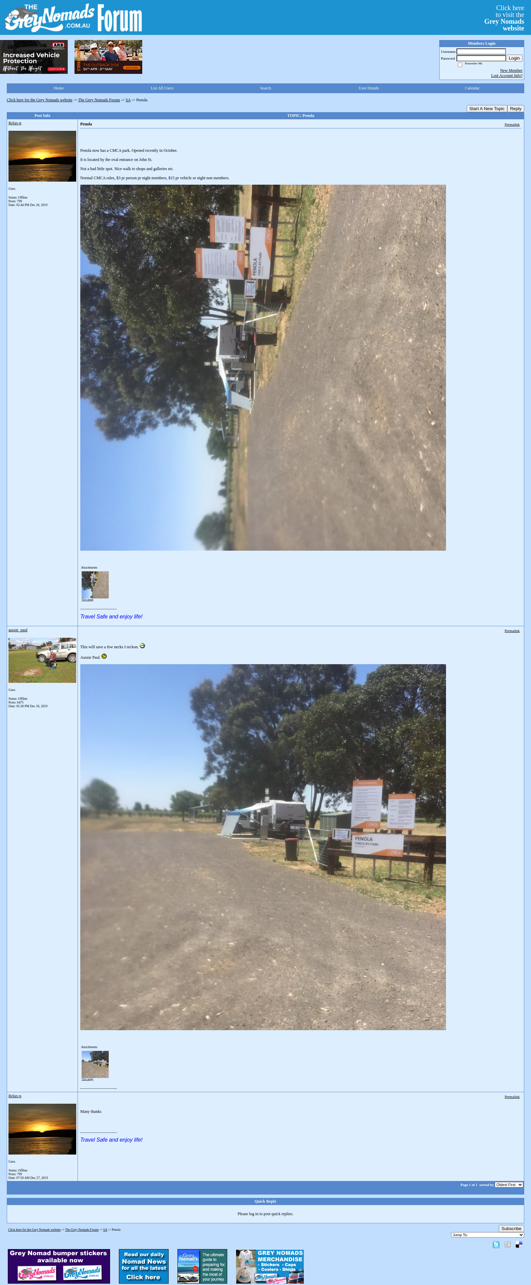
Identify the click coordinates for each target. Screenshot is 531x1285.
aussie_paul (17, 630)
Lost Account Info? (507, 75)
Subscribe (512, 1228)
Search (265, 88)
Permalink (512, 124)
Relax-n (14, 123)
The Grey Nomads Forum (99, 100)
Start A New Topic (487, 108)
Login (514, 58)
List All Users (162, 88)
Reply (516, 108)
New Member (511, 70)
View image (87, 599)
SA (128, 100)
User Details (369, 88)
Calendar (472, 88)
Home (59, 88)
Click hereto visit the (504, 18)
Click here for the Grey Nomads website (39, 100)
